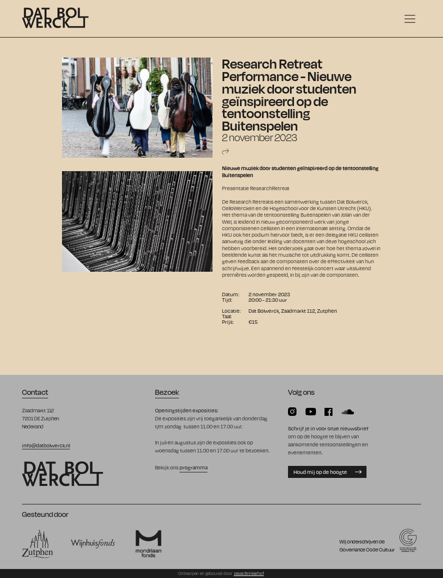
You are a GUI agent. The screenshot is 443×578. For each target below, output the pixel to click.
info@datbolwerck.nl (46, 445)
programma (194, 467)
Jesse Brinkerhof (249, 573)
